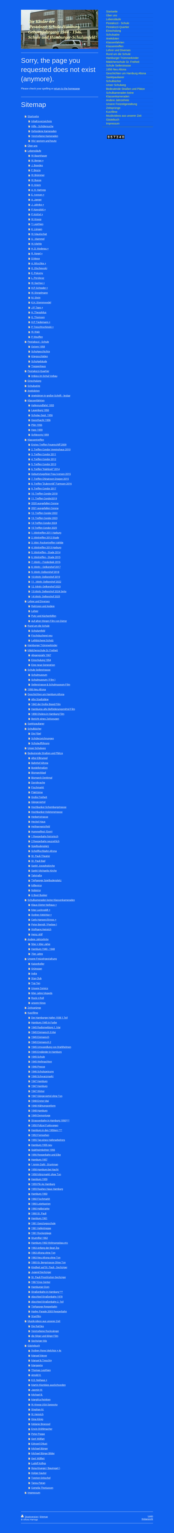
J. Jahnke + (37, 204)
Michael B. (37, 1394)
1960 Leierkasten (40, 1203)
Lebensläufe (34, 150)
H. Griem (36, 184)
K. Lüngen (36, 229)
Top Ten (35, 983)
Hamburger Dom (40, 1286)
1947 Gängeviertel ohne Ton (46, 1095)
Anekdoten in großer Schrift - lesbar (50, 395)
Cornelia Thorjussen (42, 1487)
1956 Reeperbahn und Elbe (46, 1154)
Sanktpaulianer (36, 723)
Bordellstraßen (39, 767)
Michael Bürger (39, 1448)
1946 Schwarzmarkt (42, 1076)
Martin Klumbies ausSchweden (48, 1384)
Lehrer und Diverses (39, 601)
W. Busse (36, 180)
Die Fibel (36, 733)
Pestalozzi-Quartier (38, 371)
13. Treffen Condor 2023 (44, 518)
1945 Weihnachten (41, 1061)
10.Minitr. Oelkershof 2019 (45, 576)
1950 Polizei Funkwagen (44, 1125)
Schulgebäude (39, 361)
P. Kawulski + (38, 209)
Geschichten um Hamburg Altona (46, 694)
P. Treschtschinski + (42, 326)
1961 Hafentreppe (41, 1228)
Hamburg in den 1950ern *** (46, 1130)
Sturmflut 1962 (39, 1237)
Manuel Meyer (39, 1355)
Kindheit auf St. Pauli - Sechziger (49, 1267)
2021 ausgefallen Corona (44, 508)
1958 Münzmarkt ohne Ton (46, 1174)
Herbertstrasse (39, 816)
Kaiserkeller (37, 963)
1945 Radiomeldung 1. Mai (45, 1027)
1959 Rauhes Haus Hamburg (47, 1188)
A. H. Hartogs (38, 189)
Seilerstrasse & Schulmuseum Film (50, 684)
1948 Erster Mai (40, 1100)
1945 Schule (38, 1056)
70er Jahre (37, 953)
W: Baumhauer (39, 155)
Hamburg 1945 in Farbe (44, 1022)
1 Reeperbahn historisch (44, 836)
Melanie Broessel (40, 1423)
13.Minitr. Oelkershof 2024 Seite (48, 591)
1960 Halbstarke (40, 1208)
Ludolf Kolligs (38, 1463)
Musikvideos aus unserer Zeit (44, 1321)
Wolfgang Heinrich (41, 929)
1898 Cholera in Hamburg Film (47, 713)
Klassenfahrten (36, 400)
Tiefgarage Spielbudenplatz (46, 880)
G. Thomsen (38, 317)
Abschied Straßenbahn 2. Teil (47, 1301)
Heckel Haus (38, 821)
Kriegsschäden (39, 356)
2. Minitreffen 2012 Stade (45, 537)
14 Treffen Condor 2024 (44, 522)
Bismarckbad (38, 772)
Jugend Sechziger (41, 1272)
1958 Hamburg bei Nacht (45, 1169)
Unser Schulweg (37, 748)
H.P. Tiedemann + (40, 322)
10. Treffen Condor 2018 (44, 493)
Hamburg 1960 (39, 1193)
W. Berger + (37, 160)
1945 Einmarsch (40, 1037)
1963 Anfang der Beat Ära (45, 1247)
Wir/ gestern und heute (44, 140)
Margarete (37, 1365)
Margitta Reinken (40, 1399)
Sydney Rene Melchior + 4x (46, 1350)
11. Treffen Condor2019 (44, 498)
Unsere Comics (39, 988)
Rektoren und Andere (43, 606)
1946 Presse (38, 1066)
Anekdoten (34, 390)
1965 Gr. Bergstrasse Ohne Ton (48, 1262)
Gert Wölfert (38, 1458)
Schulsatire (34, 385)
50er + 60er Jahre (40, 944)
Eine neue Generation (43, 664)
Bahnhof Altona (39, 762)
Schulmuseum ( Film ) (43, 679)
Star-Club (36, 978)
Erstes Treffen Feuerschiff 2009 (48, 444)
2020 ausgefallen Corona (44, 503)
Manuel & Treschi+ (41, 1360)
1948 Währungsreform (43, 1105)
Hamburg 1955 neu (41, 1144)
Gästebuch (34, 1345)
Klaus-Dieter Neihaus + (44, 904)
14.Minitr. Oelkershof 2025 (45, 596)
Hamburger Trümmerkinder (42, 645)
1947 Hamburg (39, 1081)
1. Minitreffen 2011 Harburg (46, 532)
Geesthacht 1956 (40, 420)
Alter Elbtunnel (39, 758)
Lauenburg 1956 (40, 410)
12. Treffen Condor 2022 (44, 512)
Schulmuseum (39, 674)
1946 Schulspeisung (42, 1071)
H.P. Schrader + (39, 287)
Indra (34, 973)
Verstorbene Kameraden (44, 135)
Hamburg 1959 (39, 1179)
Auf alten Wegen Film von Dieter (49, 620)
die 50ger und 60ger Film (44, 1335)
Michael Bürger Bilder (43, 1453)
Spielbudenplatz (40, 846)
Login (150, 1516)
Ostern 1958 (38, 346)
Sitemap (44, 1516)
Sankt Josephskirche (43, 865)
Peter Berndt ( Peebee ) (44, 924)
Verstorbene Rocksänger (45, 1331)
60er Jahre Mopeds (41, 993)
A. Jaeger (36, 199)
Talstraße (36, 875)
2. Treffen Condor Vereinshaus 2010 (50, 449)
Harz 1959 (37, 429)
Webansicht (147, 1519)
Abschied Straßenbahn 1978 (47, 1296)
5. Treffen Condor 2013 (43, 464)
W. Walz (35, 331)
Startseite (33, 116)
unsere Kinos (38, 1002)
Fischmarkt (37, 787)
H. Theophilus (38, 312)
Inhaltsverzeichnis (41, 121)
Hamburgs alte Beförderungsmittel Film (53, 708)
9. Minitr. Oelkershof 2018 (45, 571)
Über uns (32, 145)
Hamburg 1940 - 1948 (43, 948)
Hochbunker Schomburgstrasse (48, 806)
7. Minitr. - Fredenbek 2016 (45, 562)
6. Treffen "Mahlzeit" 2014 (45, 469)
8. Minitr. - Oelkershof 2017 (46, 566)
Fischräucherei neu (41, 635)
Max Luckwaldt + (40, 909)
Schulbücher (34, 728)
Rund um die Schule (39, 625)
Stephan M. (37, 1409)
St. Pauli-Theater (40, 856)
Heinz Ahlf (37, 934)
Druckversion (29, 1516)
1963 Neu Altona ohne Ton (45, 1257)
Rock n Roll (37, 997)
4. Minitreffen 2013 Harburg (46, 547)
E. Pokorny (37, 273)
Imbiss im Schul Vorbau (44, 375)
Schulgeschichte (40, 351)
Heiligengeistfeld (40, 826)
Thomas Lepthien (41, 1370)
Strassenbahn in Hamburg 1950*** (50, 1120)
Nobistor (36, 890)
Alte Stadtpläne (40, 699)
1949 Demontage (40, 1115)
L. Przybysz (37, 277)
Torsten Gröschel (40, 1477)
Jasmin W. (37, 1389)
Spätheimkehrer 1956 (43, 1149)
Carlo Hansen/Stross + (43, 919)
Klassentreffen (36, 439)
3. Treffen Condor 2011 (43, 454)
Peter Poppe (38, 1433)
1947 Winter (37, 1091)
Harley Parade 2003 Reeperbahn (49, 1311)
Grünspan (36, 968)
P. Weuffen (37, 336)
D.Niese (35, 258)
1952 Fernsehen (40, 1135)
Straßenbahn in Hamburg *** (47, 1291)
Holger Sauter (38, 1472)
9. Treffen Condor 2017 (43, 488)
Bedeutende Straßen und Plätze (45, 753)
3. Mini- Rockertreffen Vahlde (47, 542)
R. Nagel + (37, 253)
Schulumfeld (38, 630)
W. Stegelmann (39, 292)
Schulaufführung (40, 743)
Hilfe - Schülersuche (42, 126)
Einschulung (34, 380)
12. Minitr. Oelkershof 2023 (46, 586)
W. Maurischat (39, 233)
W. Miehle (36, 243)
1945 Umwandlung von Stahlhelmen (51, 1046)
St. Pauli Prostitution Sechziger (48, 1277)
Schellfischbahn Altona (44, 850)
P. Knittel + (37, 214)
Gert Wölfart (38, 1438)
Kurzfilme (33, 1012)
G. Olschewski (39, 268)
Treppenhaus (38, 366)
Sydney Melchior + (41, 914)
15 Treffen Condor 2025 (44, 527)
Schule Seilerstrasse (39, 669)
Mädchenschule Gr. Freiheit (43, 650)
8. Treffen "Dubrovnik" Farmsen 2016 (51, 483)
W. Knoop (36, 219)
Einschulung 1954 (41, 660)
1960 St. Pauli (38, 1213)
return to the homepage (67, 88)
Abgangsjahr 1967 (41, 655)
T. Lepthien (37, 224)
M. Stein (35, 297)
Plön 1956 (36, 424)
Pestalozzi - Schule (38, 341)
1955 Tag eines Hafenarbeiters (48, 1139)
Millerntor (36, 885)
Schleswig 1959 (40, 434)
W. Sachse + (38, 282)
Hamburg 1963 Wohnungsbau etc (49, 1242)
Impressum (34, 1492)
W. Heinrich (37, 1414)
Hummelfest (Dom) (41, 831)
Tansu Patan (38, 1482)
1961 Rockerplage (41, 1233)
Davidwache (38, 782)
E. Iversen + (37, 194)
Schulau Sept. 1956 (42, 415)
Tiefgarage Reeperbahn (44, 1306)
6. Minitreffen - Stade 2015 (45, 557)
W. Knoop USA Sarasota (44, 1404)
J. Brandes (37, 165)
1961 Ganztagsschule (43, 1223)
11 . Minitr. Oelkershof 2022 (46, 581)
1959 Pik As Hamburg (43, 1184)
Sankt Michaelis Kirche (44, 870)
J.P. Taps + (37, 307)
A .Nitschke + (38, 263)
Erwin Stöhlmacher (41, 1428)
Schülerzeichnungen (42, 738)
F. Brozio (36, 170)
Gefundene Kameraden (44, 131)
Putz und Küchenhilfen (43, 615)
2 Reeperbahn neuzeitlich (45, 841)
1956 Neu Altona (37, 689)
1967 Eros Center (40, 1282)
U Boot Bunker (39, 895)
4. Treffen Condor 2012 (43, 459)
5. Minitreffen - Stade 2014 (45, 552)
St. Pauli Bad (38, 860)
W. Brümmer (37, 175)
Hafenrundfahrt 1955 (42, 405)
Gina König (37, 1419)
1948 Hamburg (39, 1110)
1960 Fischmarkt (40, 1198)
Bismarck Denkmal (41, 777)
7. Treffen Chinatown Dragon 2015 (50, 478)
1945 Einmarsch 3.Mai (43, 1032)
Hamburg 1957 (39, 1159)
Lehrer (34, 610)
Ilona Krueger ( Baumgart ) (45, 1468)
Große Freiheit (39, 797)
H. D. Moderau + (40, 248)
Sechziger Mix (39, 1340)
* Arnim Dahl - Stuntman (44, 1164)
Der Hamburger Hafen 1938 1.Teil (49, 1017)
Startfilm (36, 1316)
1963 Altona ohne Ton (43, 1252)
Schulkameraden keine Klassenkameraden (51, 899)
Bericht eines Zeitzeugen (45, 718)
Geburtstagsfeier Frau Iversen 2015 (51, 473)
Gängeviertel (38, 801)
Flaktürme (37, 792)
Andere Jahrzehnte (38, 939)
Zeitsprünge (34, 1007)
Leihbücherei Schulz (42, 640)
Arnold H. (36, 1374)
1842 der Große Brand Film (46, 704)
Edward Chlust (39, 1443)
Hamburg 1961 (39, 1218)
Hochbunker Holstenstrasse (47, 811)
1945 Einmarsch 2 (41, 1042)
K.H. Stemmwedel (41, 302)
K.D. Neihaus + (39, 1380)
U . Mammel (37, 238)
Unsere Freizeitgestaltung (42, 958)
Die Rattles (37, 1326)
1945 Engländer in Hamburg (46, 1051)
